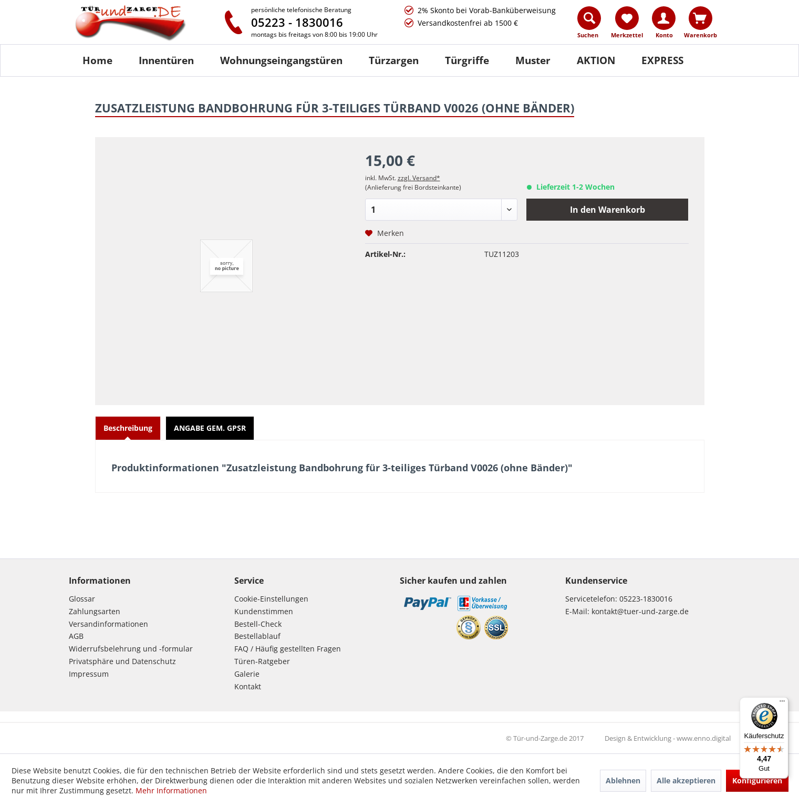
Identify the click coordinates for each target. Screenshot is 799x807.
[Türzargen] (393, 60)
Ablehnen (623, 780)
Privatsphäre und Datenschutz (122, 661)
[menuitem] (589, 24)
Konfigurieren (757, 780)
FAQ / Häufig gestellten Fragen (287, 649)
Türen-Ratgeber (262, 661)
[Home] (97, 60)
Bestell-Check (258, 624)
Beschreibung (127, 428)
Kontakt (247, 686)
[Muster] (533, 60)
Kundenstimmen (263, 611)
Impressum (89, 674)
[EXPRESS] (662, 60)
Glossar (82, 599)
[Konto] (664, 18)
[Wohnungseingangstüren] (281, 60)
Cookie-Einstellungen (271, 599)
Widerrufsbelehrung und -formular (131, 649)
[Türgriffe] (467, 60)
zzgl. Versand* (419, 177)
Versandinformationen (108, 624)
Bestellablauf (257, 636)
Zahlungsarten (94, 611)
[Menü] (782, 703)
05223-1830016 (645, 599)
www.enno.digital (704, 738)
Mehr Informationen (171, 790)
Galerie (247, 674)
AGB (76, 636)
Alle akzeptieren (686, 780)
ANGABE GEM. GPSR (210, 428)
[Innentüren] (166, 60)
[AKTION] (596, 60)
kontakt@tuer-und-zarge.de (640, 611)
